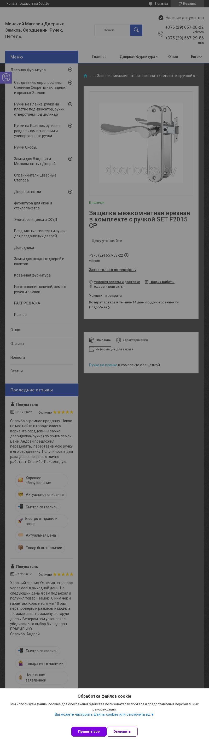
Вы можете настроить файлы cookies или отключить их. (103, 714)
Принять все (89, 731)
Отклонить (122, 731)
